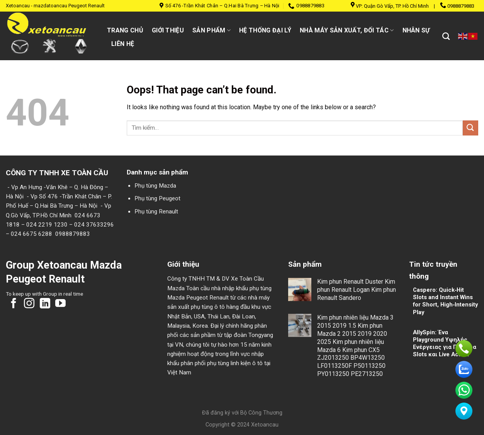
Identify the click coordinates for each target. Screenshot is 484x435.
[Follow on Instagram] (29, 304)
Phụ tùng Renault (156, 211)
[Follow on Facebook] (13, 304)
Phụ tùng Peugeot (157, 198)
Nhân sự (416, 30)
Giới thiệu (168, 30)
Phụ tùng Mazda (155, 185)
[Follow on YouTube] (60, 304)
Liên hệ (122, 43)
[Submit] (470, 127)
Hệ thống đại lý (265, 30)
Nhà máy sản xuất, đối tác (347, 30)
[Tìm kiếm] (446, 36)
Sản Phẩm (211, 30)
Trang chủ (125, 30)
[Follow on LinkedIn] (45, 304)
